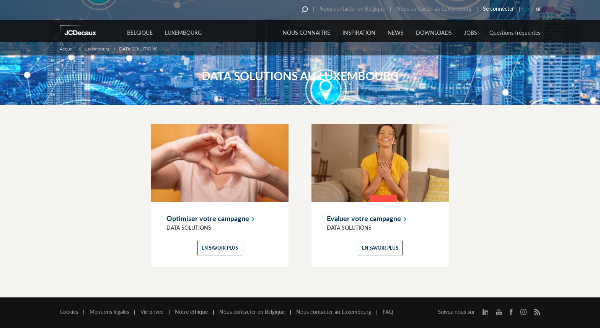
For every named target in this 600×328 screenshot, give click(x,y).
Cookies (69, 312)
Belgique (140, 32)
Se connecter (498, 8)
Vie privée (151, 312)
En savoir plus (220, 248)
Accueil (67, 49)
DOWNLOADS (434, 32)
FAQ (388, 312)
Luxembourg (183, 32)
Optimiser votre (212, 218)
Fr (527, 9)
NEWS (396, 32)
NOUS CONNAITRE (306, 32)
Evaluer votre (368, 218)
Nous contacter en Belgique (352, 8)
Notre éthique (191, 312)
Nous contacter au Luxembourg (433, 8)
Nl (538, 9)
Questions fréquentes (514, 32)
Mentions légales (109, 312)
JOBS (470, 32)
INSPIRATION (358, 32)
